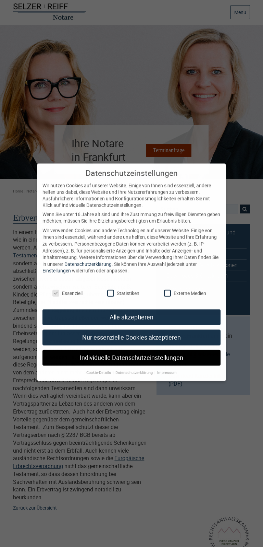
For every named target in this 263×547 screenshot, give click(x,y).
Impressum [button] (167, 366)
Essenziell (67, 286)
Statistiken (123, 286)
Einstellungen (56, 264)
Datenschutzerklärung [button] (134, 366)
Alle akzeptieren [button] (131, 311)
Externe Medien (185, 286)
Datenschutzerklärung (88, 257)
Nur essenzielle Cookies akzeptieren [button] (131, 331)
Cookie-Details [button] (99, 366)
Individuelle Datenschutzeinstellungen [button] (131, 352)
